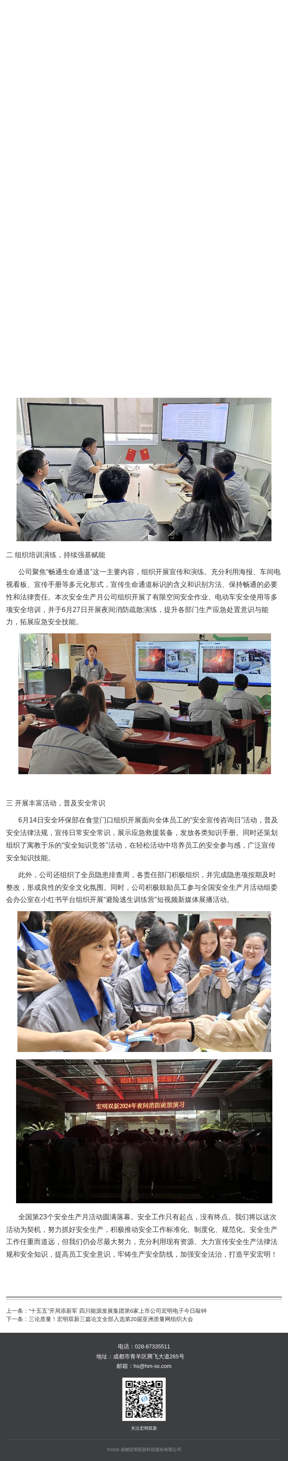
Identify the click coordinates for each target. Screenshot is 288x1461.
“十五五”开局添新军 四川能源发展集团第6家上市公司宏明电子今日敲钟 (118, 1311)
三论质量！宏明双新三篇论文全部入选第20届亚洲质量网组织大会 (111, 1319)
